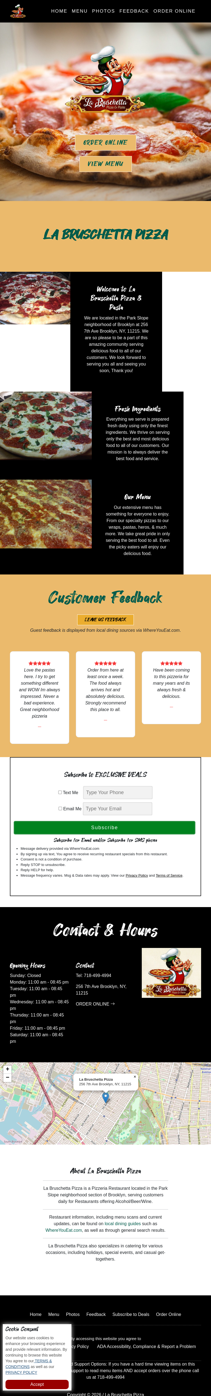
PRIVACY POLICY (21, 1372)
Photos (103, 11)
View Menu (105, 164)
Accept (37, 1384)
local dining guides (123, 1204)
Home (59, 11)
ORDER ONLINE (95, 984)
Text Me (70, 773)
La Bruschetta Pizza (124, 1375)
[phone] (118, 773)
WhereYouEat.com (64, 1210)
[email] (117, 789)
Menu (80, 11)
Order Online (174, 11)
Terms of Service (169, 856)
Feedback (134, 11)
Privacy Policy (137, 856)
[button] (105, 1078)
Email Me (70, 789)
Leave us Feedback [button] (105, 600)
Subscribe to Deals (130, 1294)
